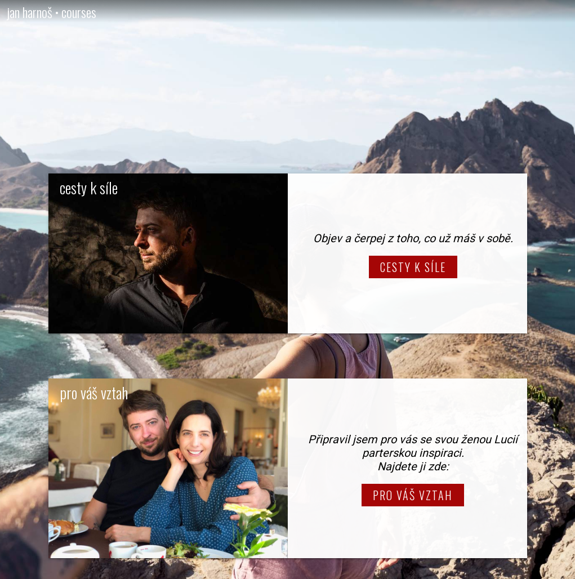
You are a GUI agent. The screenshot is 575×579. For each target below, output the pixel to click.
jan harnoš (29, 12)
